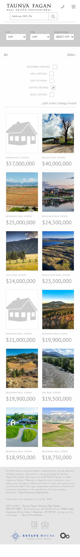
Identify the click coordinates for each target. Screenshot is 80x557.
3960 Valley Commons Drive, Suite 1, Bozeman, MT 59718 (39, 510)
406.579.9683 (13, 508)
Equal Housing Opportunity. (34, 492)
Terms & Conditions (32, 514)
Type (32, 32)
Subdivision (61, 32)
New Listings (38, 74)
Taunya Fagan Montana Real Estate (41, 505)
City (8, 32)
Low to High (38, 80)
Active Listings (38, 87)
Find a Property (20, 4)
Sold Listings (38, 94)
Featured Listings (38, 67)
